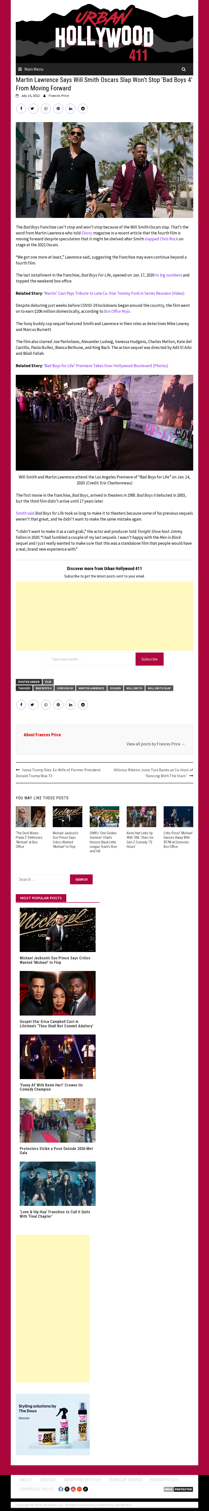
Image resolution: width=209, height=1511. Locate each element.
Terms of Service (125, 1479)
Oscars (115, 688)
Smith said (25, 513)
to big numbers (168, 275)
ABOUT (25, 1479)
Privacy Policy (164, 1479)
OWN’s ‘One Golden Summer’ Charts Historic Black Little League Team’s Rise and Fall (103, 842)
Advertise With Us (82, 1479)
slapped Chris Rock (161, 239)
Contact (48, 1479)
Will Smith (134, 688)
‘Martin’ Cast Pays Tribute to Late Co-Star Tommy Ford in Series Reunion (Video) (114, 293)
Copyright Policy (36, 1489)
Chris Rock (65, 688)
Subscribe (149, 659)
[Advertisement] (104, 616)
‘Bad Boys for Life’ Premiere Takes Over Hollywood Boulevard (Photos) (106, 365)
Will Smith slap (159, 688)
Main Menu (34, 69)
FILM (48, 682)
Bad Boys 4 (43, 688)
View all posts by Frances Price (156, 744)
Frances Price (59, 95)
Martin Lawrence (91, 688)
